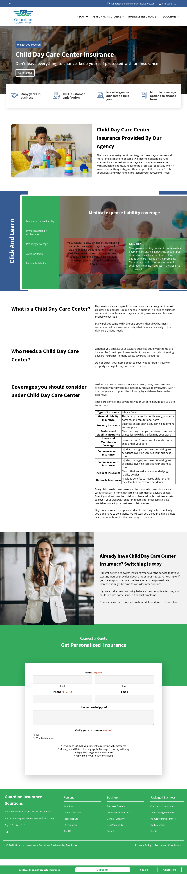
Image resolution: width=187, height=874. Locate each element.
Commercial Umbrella (119, 812)
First (62, 686)
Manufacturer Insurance (163, 818)
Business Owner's (116, 806)
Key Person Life (115, 824)
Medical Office (157, 824)
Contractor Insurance (161, 806)
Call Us (144, 869)
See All (67, 831)
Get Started (25, 73)
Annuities (69, 806)
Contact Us (169, 869)
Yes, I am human (45, 738)
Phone (62, 692)
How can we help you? (93, 707)
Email (124, 692)
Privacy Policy (143, 845)
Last (124, 686)
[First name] (62, 679)
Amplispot (72, 845)
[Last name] (124, 679)
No (37, 734)
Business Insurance (143, 16)
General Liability (115, 818)
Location (170, 16)
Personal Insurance (108, 16)
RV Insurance (70, 824)
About (82, 16)
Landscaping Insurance (162, 812)
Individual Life (71, 818)
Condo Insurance (72, 812)
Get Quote (102, 869)
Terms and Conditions (168, 845)
